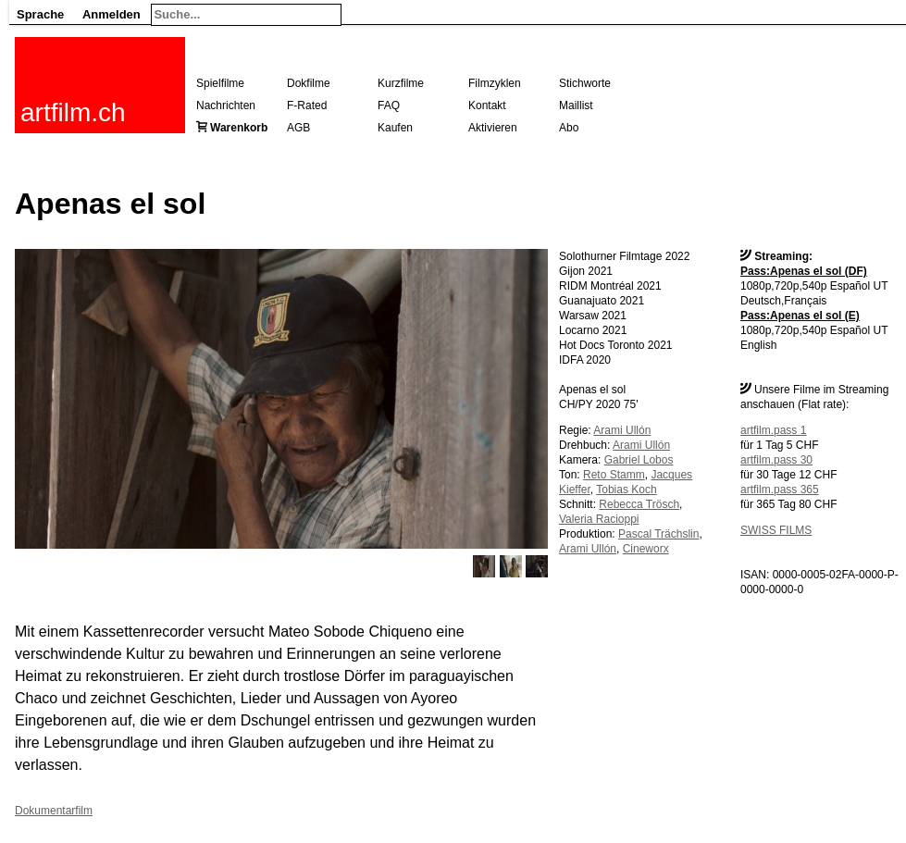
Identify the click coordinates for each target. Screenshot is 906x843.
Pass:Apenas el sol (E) (800, 315)
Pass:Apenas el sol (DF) (803, 271)
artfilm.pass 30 (776, 459)
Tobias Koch (626, 489)
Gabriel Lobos (639, 459)
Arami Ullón (622, 430)
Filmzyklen (494, 83)
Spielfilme (220, 83)
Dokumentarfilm (54, 810)
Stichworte (585, 83)
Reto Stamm (614, 474)
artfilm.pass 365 (779, 489)
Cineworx (646, 548)
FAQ (389, 105)
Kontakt (487, 105)
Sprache (40, 14)
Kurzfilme (401, 83)
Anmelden (111, 14)
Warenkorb (238, 127)
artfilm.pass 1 (773, 430)
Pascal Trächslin (658, 533)
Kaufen (395, 127)
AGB (298, 127)
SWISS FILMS (776, 530)
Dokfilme (308, 83)
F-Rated (307, 105)
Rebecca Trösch (639, 504)
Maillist (576, 105)
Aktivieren (492, 127)
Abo (568, 127)
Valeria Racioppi (599, 519)
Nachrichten (225, 105)
